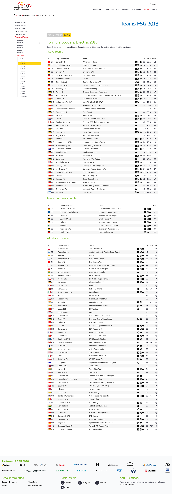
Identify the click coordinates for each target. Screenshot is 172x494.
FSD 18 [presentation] (59, 35)
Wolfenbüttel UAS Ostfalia (66, 182)
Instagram (84, 483)
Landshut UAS (65, 219)
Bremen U (60, 72)
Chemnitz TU (61, 176)
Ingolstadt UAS (61, 169)
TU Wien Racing (95, 389)
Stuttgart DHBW (62, 85)
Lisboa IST (62, 309)
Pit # (149, 58)
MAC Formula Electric (97, 342)
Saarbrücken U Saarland (65, 109)
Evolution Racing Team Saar (94, 109)
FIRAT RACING (95, 296)
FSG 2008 (22, 88)
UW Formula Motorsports (99, 396)
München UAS (61, 152)
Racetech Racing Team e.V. (109, 222)
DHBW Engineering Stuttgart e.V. (95, 85)
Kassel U (61, 319)
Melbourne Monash (63, 149)
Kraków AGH (63, 249)
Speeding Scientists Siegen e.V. (101, 423)
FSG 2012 (22, 78)
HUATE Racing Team (91, 136)
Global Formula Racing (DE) (110, 209)
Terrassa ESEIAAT (65, 429)
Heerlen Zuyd (63, 312)
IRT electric (93, 416)
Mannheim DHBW (63, 79)
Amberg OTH (61, 166)
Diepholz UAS (61, 82)
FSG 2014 (22, 73)
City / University (62, 58)
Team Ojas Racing (96, 369)
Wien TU (61, 389)
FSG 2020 (22, 58)
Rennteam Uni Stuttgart (92, 159)
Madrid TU (62, 393)
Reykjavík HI (62, 372)
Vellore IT (61, 369)
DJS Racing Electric (97, 272)
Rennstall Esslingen (97, 419)
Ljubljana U (62, 362)
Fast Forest (87, 112)
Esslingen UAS (63, 419)
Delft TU (59, 119)
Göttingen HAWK (62, 69)
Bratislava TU (63, 359)
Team (85, 58)
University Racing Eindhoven (94, 189)
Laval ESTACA (63, 286)
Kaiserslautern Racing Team (94, 142)
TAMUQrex (93, 366)
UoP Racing (87, 192)
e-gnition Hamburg (90, 89)
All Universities (23, 31)
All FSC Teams (20, 23)
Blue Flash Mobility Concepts (94, 69)
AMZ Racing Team (90, 62)
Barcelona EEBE (64, 275)
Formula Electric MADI (98, 299)
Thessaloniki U (63, 252)
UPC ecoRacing (95, 429)
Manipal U (62, 302)
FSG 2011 (22, 81)
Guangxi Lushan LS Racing (99, 316)
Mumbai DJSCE (64, 272)
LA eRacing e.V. (105, 219)
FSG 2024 (20, 45)
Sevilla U (61, 255)
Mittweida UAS (63, 376)
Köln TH (59, 105)
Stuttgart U (60, 159)
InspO (154, 58)
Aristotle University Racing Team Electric (104, 252)
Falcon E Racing (95, 289)
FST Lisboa (93, 309)
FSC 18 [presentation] (51, 35)
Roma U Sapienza (65, 292)
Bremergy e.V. (88, 72)
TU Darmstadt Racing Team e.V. (101, 382)
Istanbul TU (62, 386)
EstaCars (92, 286)
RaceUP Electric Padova (108, 226)
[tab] (51, 35)
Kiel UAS (59, 156)
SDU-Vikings (94, 352)
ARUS (91, 255)
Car (144, 58)
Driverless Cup (20, 34)
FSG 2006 (22, 93)
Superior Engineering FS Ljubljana (102, 362)
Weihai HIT (62, 322)
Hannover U (60, 132)
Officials (115, 9)
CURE (85, 79)
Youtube (100, 483)
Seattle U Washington (66, 396)
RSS (65, 487)
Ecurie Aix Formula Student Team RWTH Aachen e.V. (103, 95)
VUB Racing (94, 399)
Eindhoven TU (61, 189)
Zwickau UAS (65, 232)
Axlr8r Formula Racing (97, 406)
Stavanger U (62, 329)
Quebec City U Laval (64, 122)
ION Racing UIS (95, 329)
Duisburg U (62, 413)
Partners (124, 9)
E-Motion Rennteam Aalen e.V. (95, 92)
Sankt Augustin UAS (64, 75)
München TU (61, 186)
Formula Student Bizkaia (98, 306)
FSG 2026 (20, 40)
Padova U (63, 226)
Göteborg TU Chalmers (69, 212)
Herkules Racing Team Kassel (100, 319)
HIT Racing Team (96, 322)
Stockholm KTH (64, 339)
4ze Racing (93, 403)
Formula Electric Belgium (108, 215)
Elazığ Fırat (62, 296)
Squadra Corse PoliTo (97, 356)
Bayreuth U (62, 282)
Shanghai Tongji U (65, 426)
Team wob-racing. (90, 182)
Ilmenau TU (60, 179)
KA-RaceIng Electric (90, 139)
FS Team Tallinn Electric (92, 125)
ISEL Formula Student (97, 336)
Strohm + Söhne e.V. (91, 172)
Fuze (91, 312)
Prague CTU (62, 279)
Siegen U (61, 423)
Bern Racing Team (96, 262)
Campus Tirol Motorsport (98, 269)
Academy (97, 9)
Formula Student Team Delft (94, 119)
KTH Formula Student (97, 339)
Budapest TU (63, 265)
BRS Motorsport (89, 75)
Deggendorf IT (61, 112)
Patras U (59, 192)
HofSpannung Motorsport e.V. (100, 326)
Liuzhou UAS (63, 316)
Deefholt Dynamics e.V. (92, 82)
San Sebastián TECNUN (67, 379)
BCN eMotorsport (89, 65)
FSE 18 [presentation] (67, 35)
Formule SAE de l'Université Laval (96, 122)
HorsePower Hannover (92, 132)
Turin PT (61, 356)
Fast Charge (94, 292)
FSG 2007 (22, 91)
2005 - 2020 (41, 15)
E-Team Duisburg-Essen (98, 413)
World (154, 9)
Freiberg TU (64, 222)
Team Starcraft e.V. (90, 179)
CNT (48, 58)
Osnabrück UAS (64, 416)
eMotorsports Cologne (91, 105)
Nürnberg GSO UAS (64, 172)
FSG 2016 (22, 68)
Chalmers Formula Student (109, 212)
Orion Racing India (96, 349)
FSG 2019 (22, 61)
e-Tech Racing (94, 275)
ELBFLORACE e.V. (90, 99)
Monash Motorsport (90, 149)
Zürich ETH (60, 62)
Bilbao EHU (62, 306)
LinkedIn (66, 483)
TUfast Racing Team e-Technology (96, 186)
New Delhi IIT (63, 406)
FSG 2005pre (23, 96)
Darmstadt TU (63, 382)
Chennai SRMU (64, 403)
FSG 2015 (22, 71)
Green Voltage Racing (91, 129)
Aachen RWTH (61, 95)
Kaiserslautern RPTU (64, 142)
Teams (146, 9)
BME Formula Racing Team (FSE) (102, 265)
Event (106, 9)
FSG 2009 (22, 86)
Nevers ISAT (62, 332)
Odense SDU (63, 352)
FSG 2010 (22, 83)
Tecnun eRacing (95, 379)
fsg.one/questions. (128, 484)
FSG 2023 (20, 48)
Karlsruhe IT (60, 139)
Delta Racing (94, 409)
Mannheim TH (63, 409)
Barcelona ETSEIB (63, 65)
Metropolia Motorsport (97, 346)
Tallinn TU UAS (62, 125)
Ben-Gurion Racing (96, 259)
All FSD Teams (20, 25)
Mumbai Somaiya (64, 349)
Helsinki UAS (63, 346)
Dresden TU (60, 99)
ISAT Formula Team (97, 332)
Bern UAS (62, 262)
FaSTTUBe (87, 115)
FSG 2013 (22, 76)
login (154, 4)
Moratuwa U (62, 289)
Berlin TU (59, 115)
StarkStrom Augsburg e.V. (109, 229)
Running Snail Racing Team (93, 166)
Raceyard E (87, 156)
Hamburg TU (61, 89)
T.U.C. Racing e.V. (90, 176)
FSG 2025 (28, 43)
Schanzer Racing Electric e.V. (94, 169)
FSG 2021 (20, 53)
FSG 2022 (20, 50)
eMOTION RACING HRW (93, 102)
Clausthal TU (61, 129)
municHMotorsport (90, 152)
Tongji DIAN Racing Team (99, 426)
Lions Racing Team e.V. (92, 146)
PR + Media (136, 9)
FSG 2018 (50, 15)
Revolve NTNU (88, 162)
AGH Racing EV (95, 249)
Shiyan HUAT (61, 136)
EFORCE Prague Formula (99, 279)
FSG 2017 (22, 66)
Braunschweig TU (63, 146)
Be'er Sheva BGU (64, 259)
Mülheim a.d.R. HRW (64, 102)
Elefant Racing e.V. (96, 282)
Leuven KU (64, 215)
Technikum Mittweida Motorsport (101, 376)
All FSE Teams (20, 28)
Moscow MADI (63, 299)
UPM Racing (94, 393)
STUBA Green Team (97, 359)
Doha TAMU (62, 366)
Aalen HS (59, 92)
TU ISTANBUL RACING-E (99, 386)
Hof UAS (61, 326)
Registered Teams (29, 15)
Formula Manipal (95, 302)
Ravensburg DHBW (67, 209)
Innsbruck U (62, 269)
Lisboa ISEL (62, 336)
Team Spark (93, 372)
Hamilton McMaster (65, 342)
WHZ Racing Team (106, 232)
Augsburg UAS (65, 229)
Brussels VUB (63, 399)
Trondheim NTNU (63, 162)
